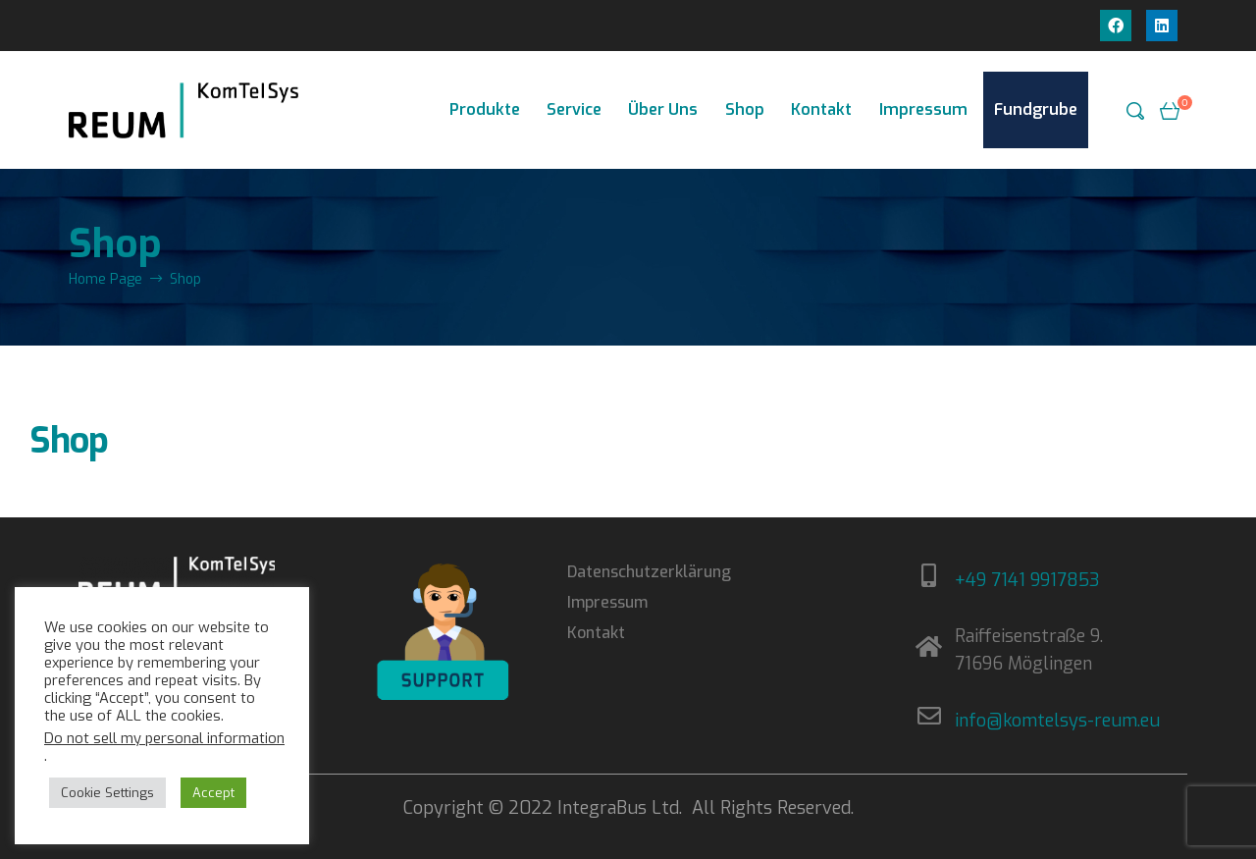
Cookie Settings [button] (107, 792)
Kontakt (821, 109)
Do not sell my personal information (164, 738)
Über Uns (663, 109)
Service (574, 109)
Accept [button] (213, 792)
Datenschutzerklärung (649, 572)
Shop (744, 109)
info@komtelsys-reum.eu (1057, 720)
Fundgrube (1035, 109)
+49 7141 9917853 (1027, 580)
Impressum (923, 109)
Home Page (105, 279)
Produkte (484, 109)
